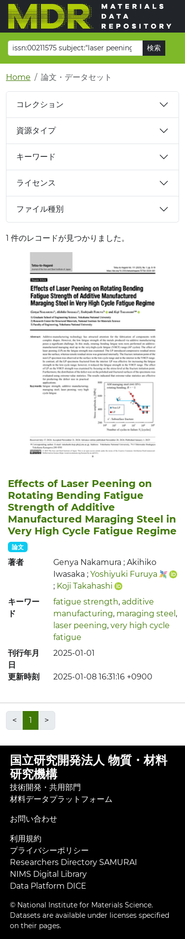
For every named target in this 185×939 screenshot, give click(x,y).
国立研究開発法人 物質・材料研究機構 (88, 767)
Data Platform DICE (48, 886)
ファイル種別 (40, 209)
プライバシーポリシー (49, 850)
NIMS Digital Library (48, 874)
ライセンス (36, 183)
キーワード (36, 156)
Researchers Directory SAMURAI (73, 862)
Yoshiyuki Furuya (123, 574)
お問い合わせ (33, 819)
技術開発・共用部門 (45, 787)
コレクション (40, 104)
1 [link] (30, 720)
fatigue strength (85, 601)
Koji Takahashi (84, 586)
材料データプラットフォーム (61, 799)
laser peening (80, 625)
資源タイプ (36, 130)
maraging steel (146, 613)
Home (18, 77)
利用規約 (25, 838)
